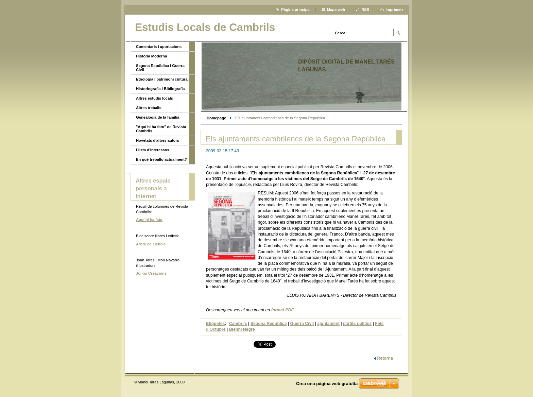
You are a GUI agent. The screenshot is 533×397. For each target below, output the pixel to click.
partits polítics (357, 323)
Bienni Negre (242, 329)
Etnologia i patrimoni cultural (162, 79)
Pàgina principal (295, 9)
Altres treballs (148, 108)
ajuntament (328, 323)
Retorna (385, 358)
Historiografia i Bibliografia (160, 89)
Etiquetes (215, 323)
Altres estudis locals (154, 98)
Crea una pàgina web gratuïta (327, 383)
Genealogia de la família (157, 117)
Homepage (216, 118)
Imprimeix (394, 9)
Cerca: (341, 33)
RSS (365, 9)
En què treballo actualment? (161, 159)
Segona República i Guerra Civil (160, 68)
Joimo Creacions (151, 273)
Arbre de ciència (151, 244)
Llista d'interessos (152, 150)
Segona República (269, 323)
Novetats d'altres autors (157, 140)
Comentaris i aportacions (159, 47)
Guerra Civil (302, 323)
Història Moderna (151, 56)
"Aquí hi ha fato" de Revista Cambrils (161, 129)
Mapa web (336, 9)
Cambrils (238, 323)
